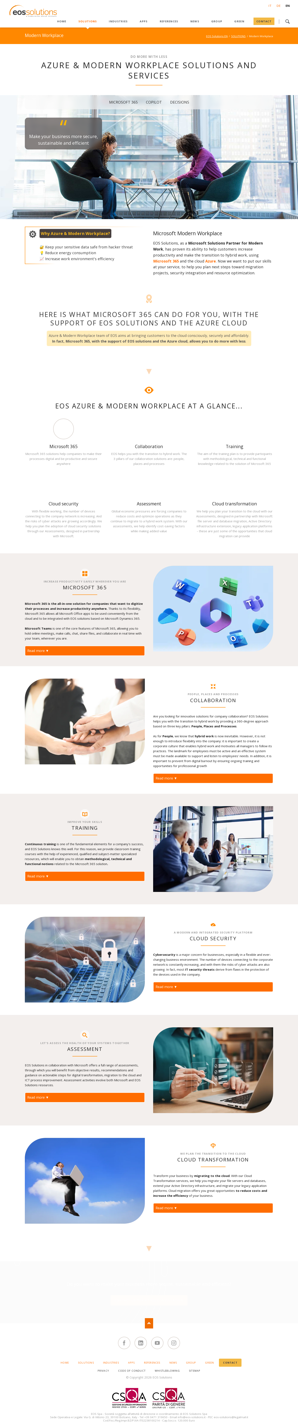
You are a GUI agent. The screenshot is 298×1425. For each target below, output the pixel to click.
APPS (131, 1362)
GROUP (191, 1362)
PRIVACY (103, 1370)
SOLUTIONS (238, 36)
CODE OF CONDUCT (132, 1370)
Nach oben (149, 1323)
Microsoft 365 (166, 261)
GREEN (209, 1362)
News (173, 1362)
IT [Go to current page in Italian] (270, 6)
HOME (65, 1362)
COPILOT (154, 103)
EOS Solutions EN (217, 36)
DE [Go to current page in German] (278, 6)
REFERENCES (152, 1362)
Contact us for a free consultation (149, 1300)
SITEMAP (194, 1370)
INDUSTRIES (111, 1362)
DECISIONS (179, 103)
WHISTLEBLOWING (167, 1370)
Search (287, 21)
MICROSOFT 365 (123, 103)
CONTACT (230, 1362)
